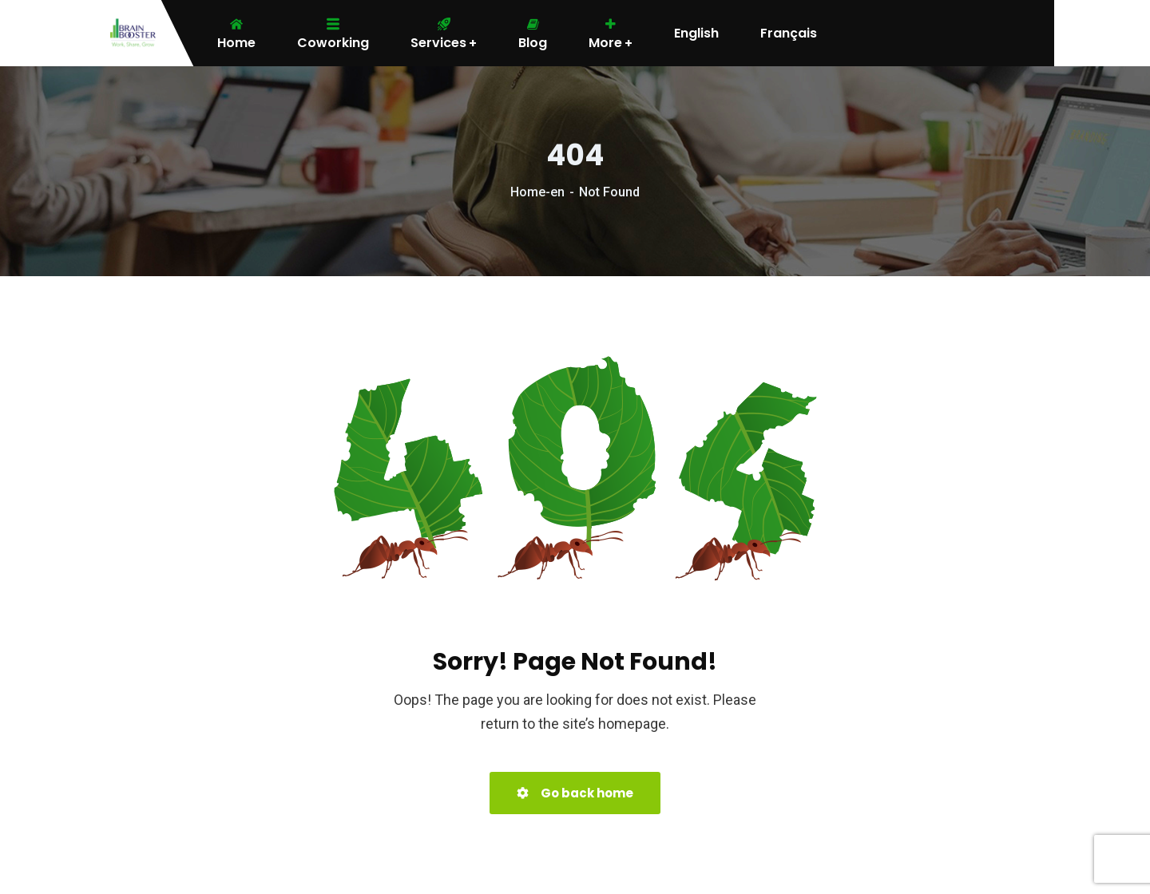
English (696, 33)
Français (788, 33)
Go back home (575, 793)
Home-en (537, 192)
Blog (532, 33)
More (610, 33)
